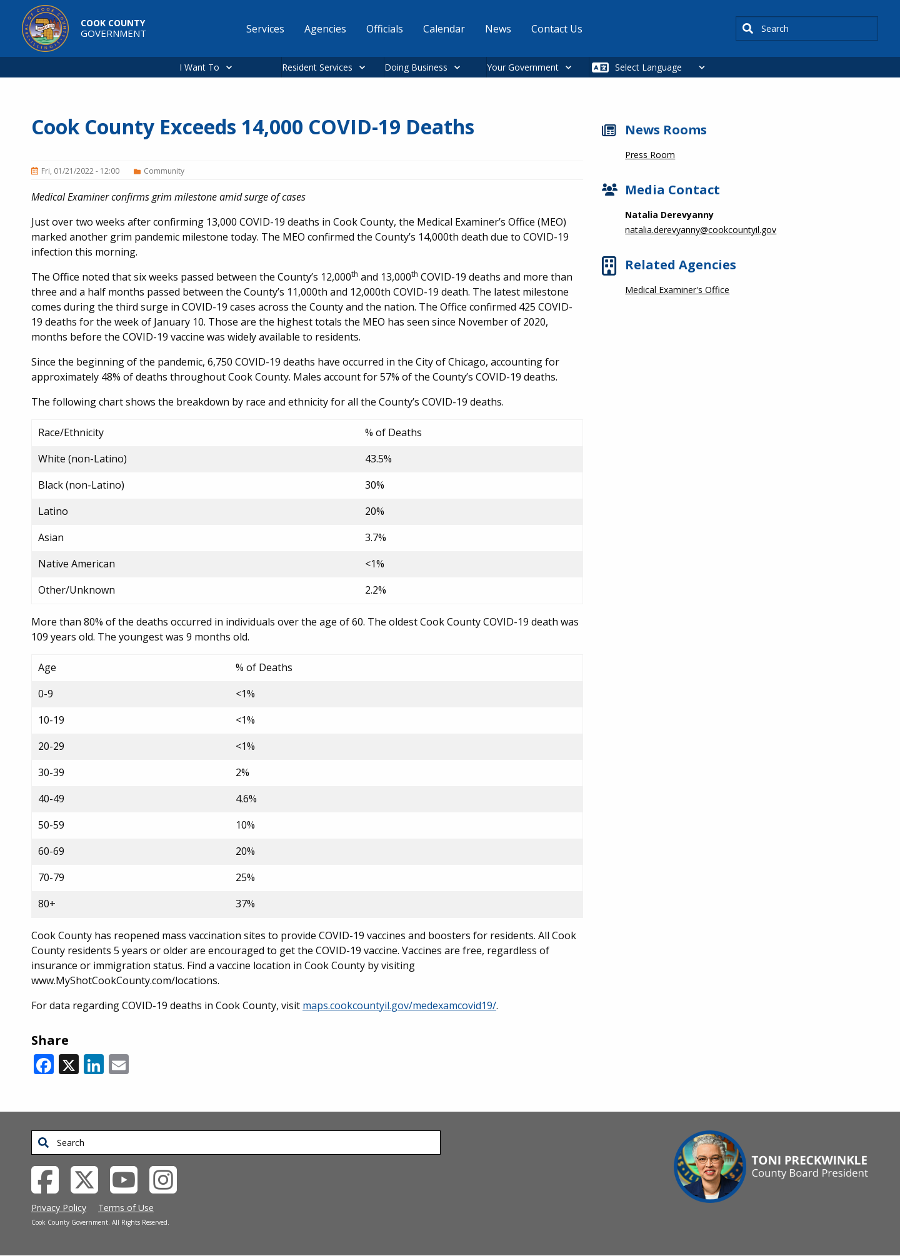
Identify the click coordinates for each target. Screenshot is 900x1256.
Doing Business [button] (416, 67)
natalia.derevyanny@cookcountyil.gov (700, 230)
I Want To (199, 67)
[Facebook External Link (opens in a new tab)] (49, 1178)
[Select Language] (663, 67)
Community (164, 171)
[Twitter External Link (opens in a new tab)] (89, 1178)
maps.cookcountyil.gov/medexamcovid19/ (399, 1005)
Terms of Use (126, 1208)
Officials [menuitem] (384, 29)
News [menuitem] (498, 29)
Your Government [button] (523, 67)
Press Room (650, 155)
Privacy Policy (58, 1208)
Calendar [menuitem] (444, 29)
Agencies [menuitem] (325, 29)
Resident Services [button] (317, 67)
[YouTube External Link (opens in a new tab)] (128, 1178)
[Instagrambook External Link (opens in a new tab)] (167, 1178)
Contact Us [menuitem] (556, 29)
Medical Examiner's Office (677, 290)
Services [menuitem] (265, 29)
